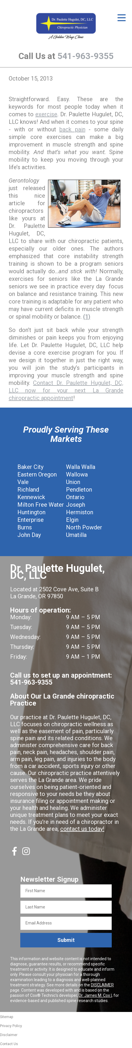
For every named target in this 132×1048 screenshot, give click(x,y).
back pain (72, 129)
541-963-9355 (85, 56)
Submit (66, 940)
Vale (23, 482)
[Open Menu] (121, 17)
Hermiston (79, 512)
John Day (29, 534)
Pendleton (79, 489)
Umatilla (76, 534)
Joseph (75, 504)
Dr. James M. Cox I (95, 995)
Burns (24, 527)
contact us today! (82, 828)
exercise (46, 114)
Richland (28, 489)
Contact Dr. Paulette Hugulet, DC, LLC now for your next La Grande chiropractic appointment (66, 390)
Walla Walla (80, 466)
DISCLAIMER (102, 985)
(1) (86, 316)
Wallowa (77, 474)
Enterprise (30, 519)
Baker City (30, 466)
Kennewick (31, 497)
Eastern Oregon (37, 474)
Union (73, 482)
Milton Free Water (40, 504)
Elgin (72, 519)
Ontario (75, 497)
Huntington (31, 512)
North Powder (84, 527)
